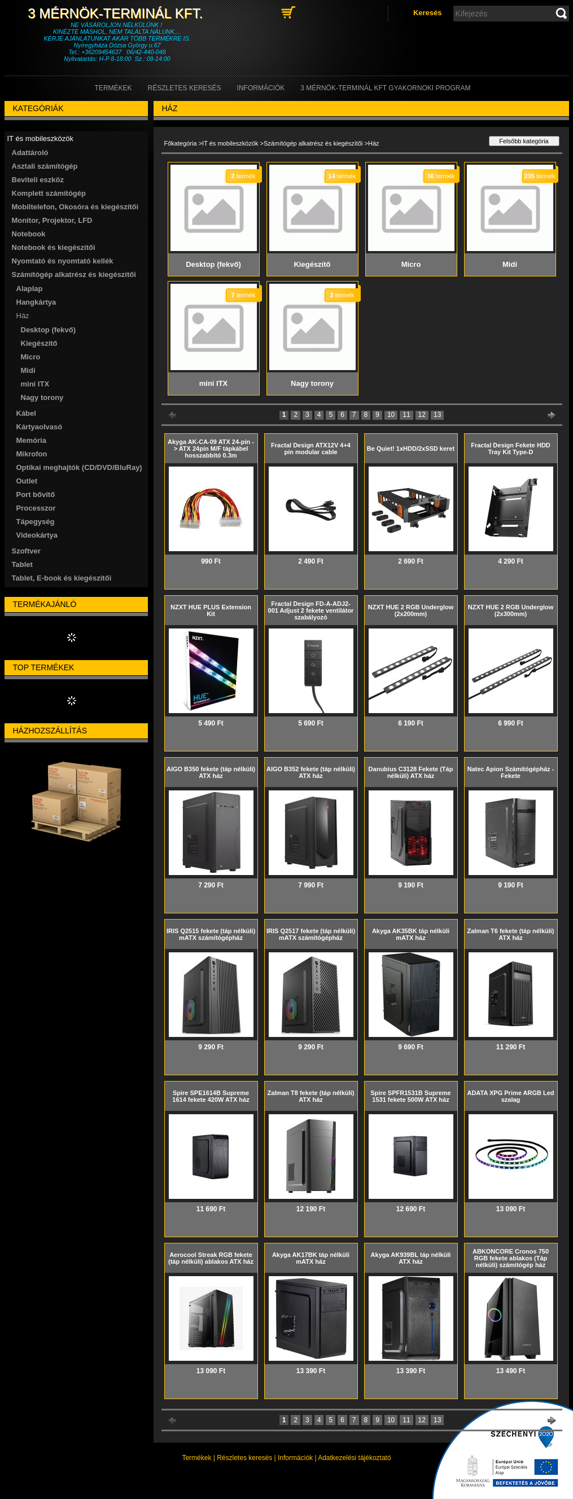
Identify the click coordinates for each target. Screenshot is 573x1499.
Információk (295, 1458)
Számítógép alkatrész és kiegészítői (313, 143)
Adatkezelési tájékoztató (354, 1458)
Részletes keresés (244, 1458)
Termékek (196, 1458)
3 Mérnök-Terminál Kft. (117, 13)
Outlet (27, 481)
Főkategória (180, 143)
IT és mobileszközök (230, 143)
